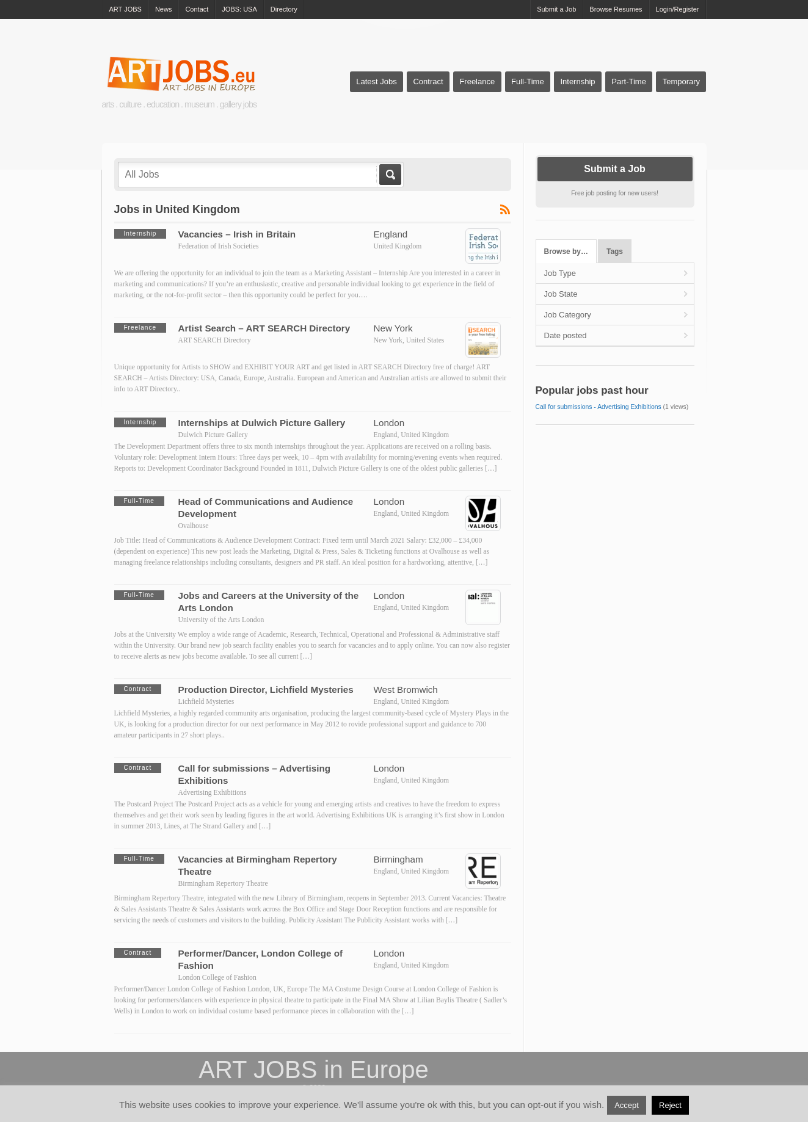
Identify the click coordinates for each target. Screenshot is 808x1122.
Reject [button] (670, 1105)
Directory (284, 9)
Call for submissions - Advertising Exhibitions (598, 407)
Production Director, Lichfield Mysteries (266, 689)
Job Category (567, 314)
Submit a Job (556, 9)
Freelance (477, 81)
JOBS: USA (239, 9)
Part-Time (628, 81)
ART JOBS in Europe (313, 1069)
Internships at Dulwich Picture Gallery (262, 423)
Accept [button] (626, 1105)
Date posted (565, 335)
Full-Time (527, 81)
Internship (577, 81)
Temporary (681, 81)
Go (389, 174)
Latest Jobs (376, 81)
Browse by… (566, 251)
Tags (614, 251)
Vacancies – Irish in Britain (237, 234)
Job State (561, 294)
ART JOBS (125, 9)
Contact (196, 9)
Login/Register (677, 9)
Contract (428, 81)
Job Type (560, 273)
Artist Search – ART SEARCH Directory (264, 328)
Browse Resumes (615, 9)
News (163, 9)
